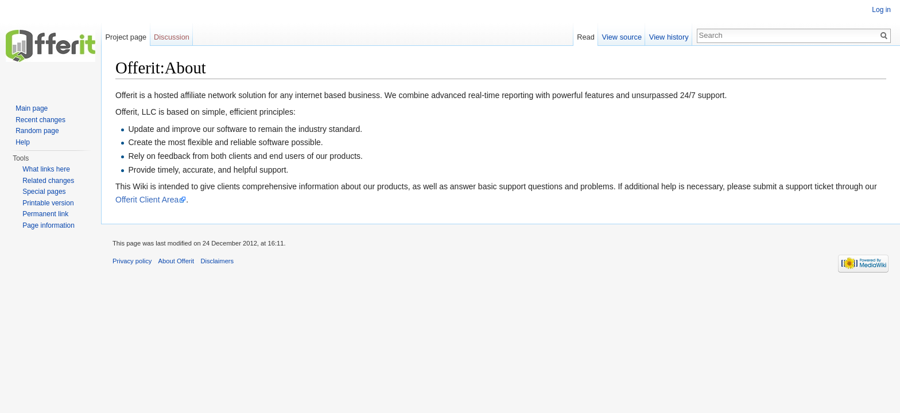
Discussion (171, 37)
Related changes (48, 181)
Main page (31, 108)
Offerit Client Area (147, 199)
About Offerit (176, 261)
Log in (881, 10)
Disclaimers (217, 261)
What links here (46, 169)
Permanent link (45, 214)
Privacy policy (132, 261)
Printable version (47, 203)
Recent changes (40, 120)
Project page (125, 37)
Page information (48, 225)
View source (622, 37)
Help (22, 142)
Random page (37, 131)
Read (586, 37)
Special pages (43, 192)
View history (669, 37)
